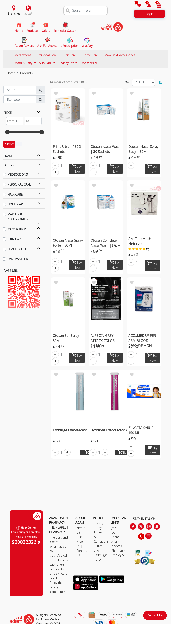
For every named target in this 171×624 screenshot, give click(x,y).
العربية (28, 13)
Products (26, 73)
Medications (23, 55)
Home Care (90, 55)
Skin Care (45, 63)
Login (149, 14)
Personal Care (47, 55)
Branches (14, 13)
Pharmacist (118, 551)
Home (11, 73)
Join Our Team (115, 532)
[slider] (7, 132)
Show (9, 144)
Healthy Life (66, 63)
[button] (146, 5)
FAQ (79, 546)
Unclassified (88, 63)
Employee (118, 555)
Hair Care (70, 55)
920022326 (26, 542)
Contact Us (155, 615)
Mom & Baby (24, 63)
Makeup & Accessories (120, 55)
